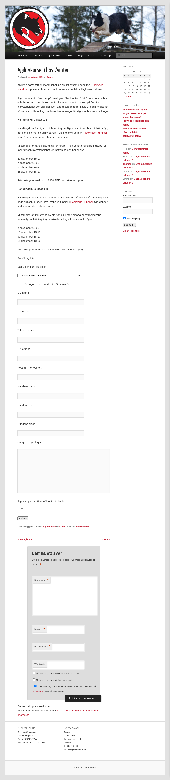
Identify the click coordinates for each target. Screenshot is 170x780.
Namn (39, 629)
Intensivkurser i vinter (135, 128)
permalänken (82, 526)
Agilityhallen (54, 55)
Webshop (106, 55)
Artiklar (91, 55)
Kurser (68, 55)
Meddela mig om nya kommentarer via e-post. (57, 673)
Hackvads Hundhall (95, 132)
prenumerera (38, 691)
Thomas (127, 164)
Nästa (106, 539)
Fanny (50, 77)
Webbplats (39, 664)
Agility (46, 526)
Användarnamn (130, 195)
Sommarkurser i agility (135, 109)
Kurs (53, 526)
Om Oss (38, 55)
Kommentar (41, 580)
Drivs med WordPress (85, 767)
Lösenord (127, 207)
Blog (80, 55)
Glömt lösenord (131, 231)
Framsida (23, 55)
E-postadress (42, 646)
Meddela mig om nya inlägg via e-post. (54, 680)
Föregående (24, 539)
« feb (128, 96)
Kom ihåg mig (131, 218)
